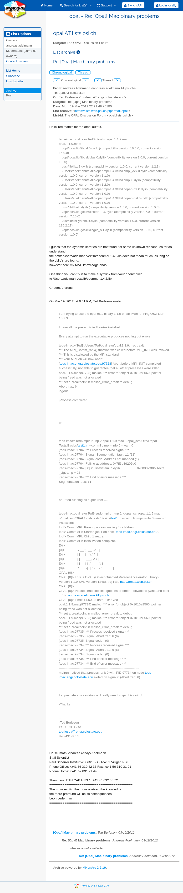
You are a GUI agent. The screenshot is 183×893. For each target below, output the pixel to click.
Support (104, 5)
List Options (18, 34)
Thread (83, 72)
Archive (11, 90)
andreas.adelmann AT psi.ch (88, 595)
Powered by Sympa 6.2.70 (95, 885)
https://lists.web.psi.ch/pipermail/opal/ (101, 111)
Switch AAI (133, 5)
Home (46, 5)
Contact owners (17, 61)
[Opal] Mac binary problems (74, 832)
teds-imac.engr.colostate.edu (136, 532)
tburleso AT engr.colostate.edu (80, 731)
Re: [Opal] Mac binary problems (103, 856)
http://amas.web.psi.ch (136, 581)
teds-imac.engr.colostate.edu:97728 (85, 363)
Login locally (166, 5)
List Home (13, 70)
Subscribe (13, 76)
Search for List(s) (73, 5)
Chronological (62, 72)
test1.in (83, 445)
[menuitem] (46, 5)
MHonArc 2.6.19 (94, 867)
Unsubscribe (14, 81)
